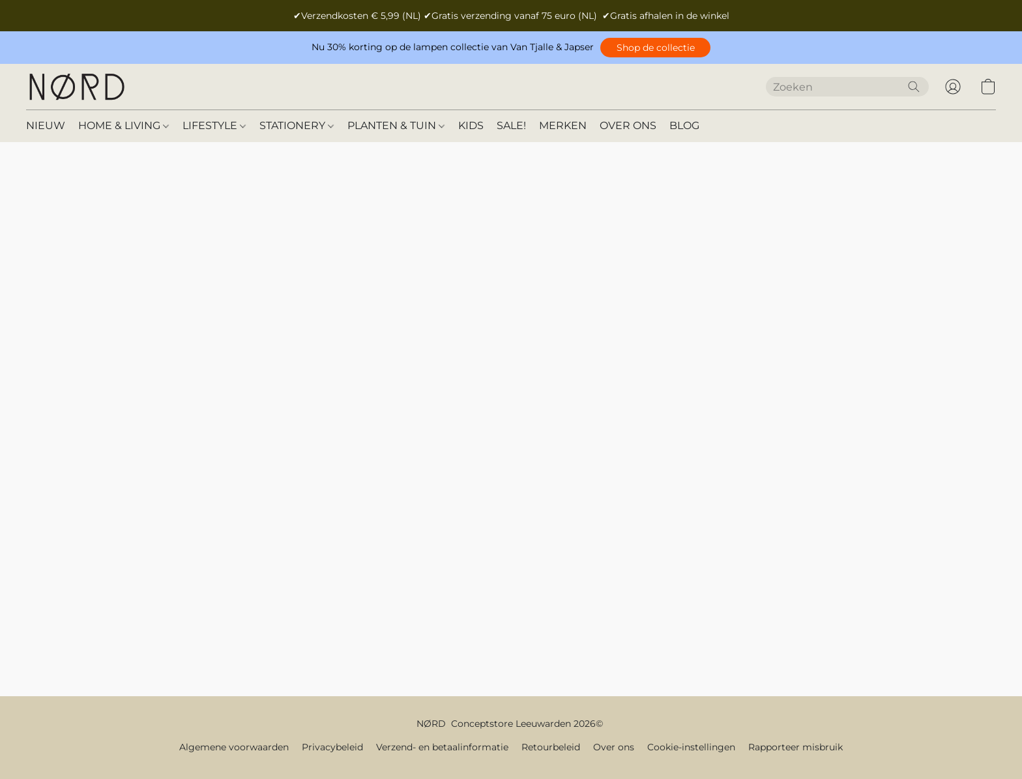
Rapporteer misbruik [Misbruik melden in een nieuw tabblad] (795, 747)
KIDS (471, 125)
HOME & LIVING (123, 125)
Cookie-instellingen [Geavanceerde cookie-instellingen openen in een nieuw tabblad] (691, 747)
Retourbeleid (550, 747)
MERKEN (563, 125)
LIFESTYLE (214, 125)
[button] (655, 47)
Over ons (613, 747)
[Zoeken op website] (914, 87)
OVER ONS (628, 125)
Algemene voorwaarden (234, 747)
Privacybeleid (332, 747)
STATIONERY (296, 125)
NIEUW (45, 125)
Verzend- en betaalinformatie (442, 747)
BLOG (684, 125)
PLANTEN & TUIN (396, 125)
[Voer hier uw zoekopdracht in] (847, 86)
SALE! (511, 125)
